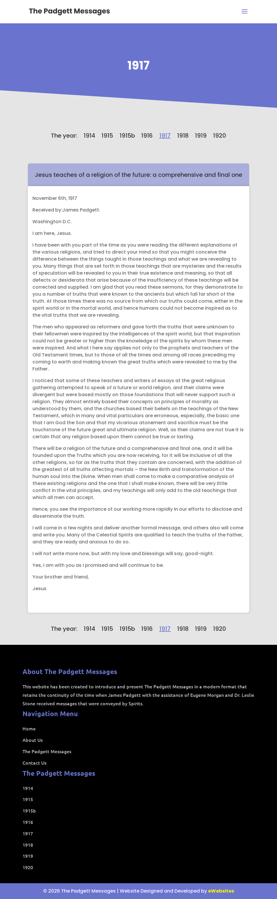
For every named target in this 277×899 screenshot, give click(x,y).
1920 (219, 135)
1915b (127, 135)
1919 (201, 135)
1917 (138, 65)
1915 (107, 135)
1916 (147, 135)
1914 (89, 135)
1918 (183, 135)
